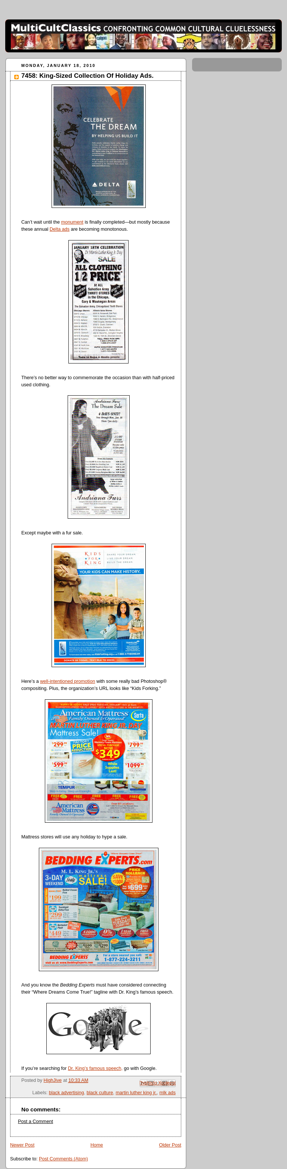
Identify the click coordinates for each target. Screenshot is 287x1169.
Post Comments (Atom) (63, 1159)
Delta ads (60, 229)
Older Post (170, 1145)
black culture (100, 1092)
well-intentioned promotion (67, 681)
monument (72, 222)
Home (96, 1145)
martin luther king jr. (136, 1092)
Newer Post (22, 1145)
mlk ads (168, 1092)
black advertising (66, 1092)
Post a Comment (35, 1121)
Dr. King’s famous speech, (95, 1068)
